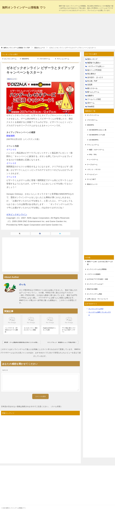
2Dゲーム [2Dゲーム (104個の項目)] (91, 103)
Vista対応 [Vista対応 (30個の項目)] (90, 106)
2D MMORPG (93, 140)
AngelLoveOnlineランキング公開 (49, 329)
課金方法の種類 (92, 289)
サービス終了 (91, 179)
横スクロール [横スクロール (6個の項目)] (92, 88)
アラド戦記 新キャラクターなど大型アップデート (69, 330)
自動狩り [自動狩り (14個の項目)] (90, 96)
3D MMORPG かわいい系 (97, 130)
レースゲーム (93, 159)
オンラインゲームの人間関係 (96, 269)
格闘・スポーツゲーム (96, 150)
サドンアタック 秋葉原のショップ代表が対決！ (62, 342)
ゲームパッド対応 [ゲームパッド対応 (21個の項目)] (94, 99)
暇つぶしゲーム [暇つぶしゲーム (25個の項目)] (93, 92)
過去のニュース (11, 79)
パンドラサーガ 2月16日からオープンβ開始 (11, 330)
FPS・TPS (92, 154)
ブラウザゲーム (44, 59)
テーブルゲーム (92, 164)
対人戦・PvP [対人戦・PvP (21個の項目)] (92, 81)
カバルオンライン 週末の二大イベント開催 (31, 329)
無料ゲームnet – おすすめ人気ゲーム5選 (100, 263)
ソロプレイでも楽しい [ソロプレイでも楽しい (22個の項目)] (95, 66)
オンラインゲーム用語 (94, 294)
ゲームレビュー (92, 174)
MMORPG (25, 59)
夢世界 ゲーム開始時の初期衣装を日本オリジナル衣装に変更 (22, 342)
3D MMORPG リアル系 (97, 135)
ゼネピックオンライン (16, 214)
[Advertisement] (57, 30)
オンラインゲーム (10, 59)
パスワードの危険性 (93, 274)
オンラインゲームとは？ (95, 284)
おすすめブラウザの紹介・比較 (97, 279)
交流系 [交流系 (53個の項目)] (89, 85)
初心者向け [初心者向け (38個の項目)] (91, 74)
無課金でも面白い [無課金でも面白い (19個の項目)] (94, 63)
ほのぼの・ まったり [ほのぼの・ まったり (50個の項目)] (95, 77)
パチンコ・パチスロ (93, 169)
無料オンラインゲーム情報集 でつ (27, 7)
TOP (17, 48)
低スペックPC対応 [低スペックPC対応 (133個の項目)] (94, 70)
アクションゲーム (63, 59)
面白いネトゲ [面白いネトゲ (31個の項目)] (92, 59)
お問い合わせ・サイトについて (97, 299)
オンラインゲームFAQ (95, 309)
